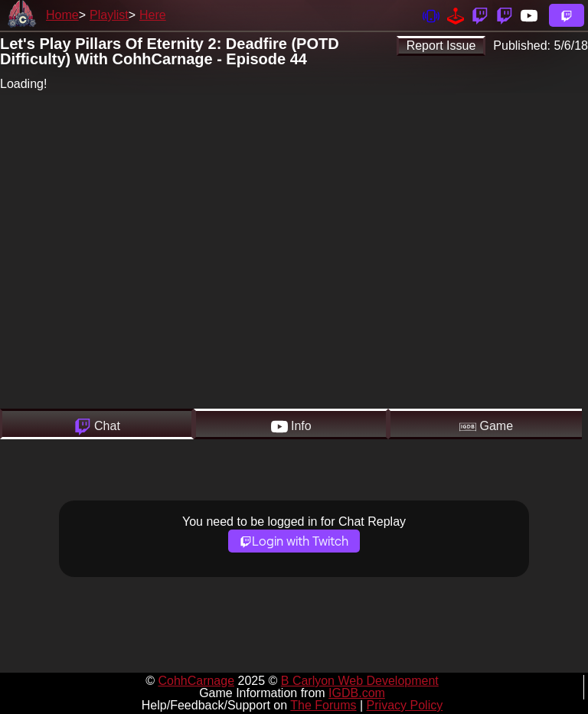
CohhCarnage (196, 680)
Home (62, 14)
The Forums (323, 705)
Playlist (109, 14)
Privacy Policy (405, 705)
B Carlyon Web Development (360, 680)
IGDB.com (356, 692)
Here (152, 14)
